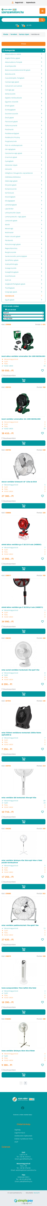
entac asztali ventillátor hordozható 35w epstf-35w (20, 670)
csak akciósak (11, 309)
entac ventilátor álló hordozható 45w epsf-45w (19, 798)
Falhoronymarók (11, 125)
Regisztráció (19, 2)
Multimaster (9, 232)
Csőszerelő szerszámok (13, 86)
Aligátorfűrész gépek (12, 58)
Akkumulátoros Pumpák (13, 62)
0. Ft (29, 25)
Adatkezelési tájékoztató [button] (23, 1136)
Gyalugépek (9, 161)
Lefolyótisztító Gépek (13, 213)
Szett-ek (8, 280)
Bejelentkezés (30, 2)
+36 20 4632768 (25, 1179)
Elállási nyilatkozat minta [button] (24, 1139)
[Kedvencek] (42, 370)
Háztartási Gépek (11, 165)
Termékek (13, 34)
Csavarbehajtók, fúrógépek (14, 78)
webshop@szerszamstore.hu (26, 1170)
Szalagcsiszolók (10, 268)
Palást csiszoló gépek (12, 236)
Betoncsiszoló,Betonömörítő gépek (17, 70)
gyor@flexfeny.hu (26, 1159)
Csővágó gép (9, 90)
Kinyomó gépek (10, 185)
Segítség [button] (17, 1130)
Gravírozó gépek (11, 157)
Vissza (23, 44)
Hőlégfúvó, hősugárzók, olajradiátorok (19, 173)
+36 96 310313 (24, 1157)
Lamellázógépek (11, 205)
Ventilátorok (9, 296)
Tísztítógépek (10, 288)
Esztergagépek (10, 110)
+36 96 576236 (24, 1168)
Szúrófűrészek (10, 276)
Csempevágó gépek (12, 82)
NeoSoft (37, 1193)
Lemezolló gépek (11, 221)
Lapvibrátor (9, 209)
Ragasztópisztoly (11, 248)
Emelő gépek (9, 106)
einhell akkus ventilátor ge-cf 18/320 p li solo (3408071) (22, 607)
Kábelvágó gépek (11, 181)
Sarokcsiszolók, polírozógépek (16, 256)
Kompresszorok (11, 189)
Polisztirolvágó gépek (13, 244)
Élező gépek (9, 118)
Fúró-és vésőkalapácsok (13, 145)
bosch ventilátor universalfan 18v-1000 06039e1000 (21, 419)
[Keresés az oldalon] (20, 20)
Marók (7, 224)
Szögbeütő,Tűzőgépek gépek (15, 284)
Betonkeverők (10, 74)
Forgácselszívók (11, 141)
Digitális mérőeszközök (13, 98)
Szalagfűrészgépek (12, 272)
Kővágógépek (10, 201)
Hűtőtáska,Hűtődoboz (13, 177)
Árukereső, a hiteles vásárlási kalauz (22, 1114)
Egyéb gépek (9, 300)
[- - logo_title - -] (25, 1083)
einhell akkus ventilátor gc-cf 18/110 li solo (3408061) (21, 544)
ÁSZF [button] (16, 1142)
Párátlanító (9, 240)
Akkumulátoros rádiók (13, 54)
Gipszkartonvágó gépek (13, 153)
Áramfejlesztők (10, 66)
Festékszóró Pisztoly (12, 137)
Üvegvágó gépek (11, 292)
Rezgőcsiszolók (10, 252)
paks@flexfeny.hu (26, 1181)
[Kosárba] (23, 380)
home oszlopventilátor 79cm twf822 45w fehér (19, 988)
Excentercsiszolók (11, 114)
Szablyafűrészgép (11, 264)
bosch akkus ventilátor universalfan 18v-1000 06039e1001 (23, 356)
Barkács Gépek (24, 34)
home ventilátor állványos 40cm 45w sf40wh (18, 1051)
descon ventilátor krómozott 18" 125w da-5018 (19, 482)
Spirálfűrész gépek (11, 260)
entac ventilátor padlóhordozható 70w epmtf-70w (20, 925)
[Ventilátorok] (13, 11)
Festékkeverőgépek (12, 133)
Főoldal (5, 34)
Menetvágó (9, 228)
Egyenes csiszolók (11, 102)
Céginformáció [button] (20, 1133)
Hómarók (8, 169)
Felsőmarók (9, 129)
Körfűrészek (9, 193)
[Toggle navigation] (42, 11)
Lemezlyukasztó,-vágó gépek (15, 217)
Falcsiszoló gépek (11, 121)
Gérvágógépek (10, 149)
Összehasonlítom (9, 375)
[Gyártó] (23, 313)
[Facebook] (22, 1108)
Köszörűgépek (10, 197)
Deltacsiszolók (10, 94)
